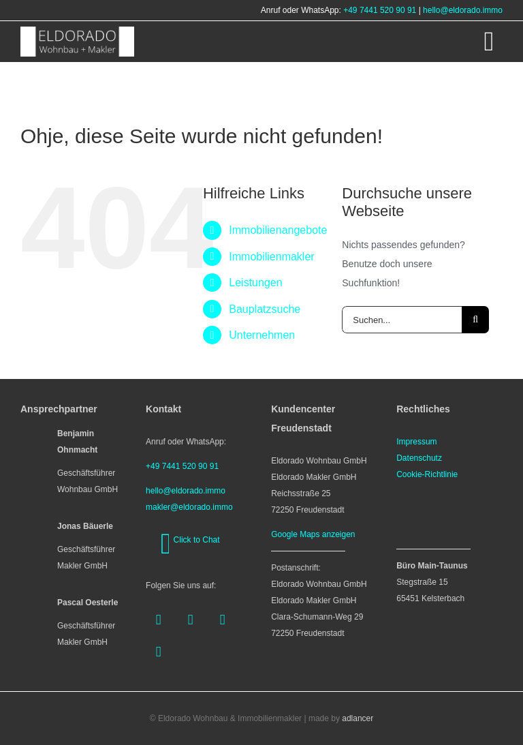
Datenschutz (419, 458)
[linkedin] (158, 652)
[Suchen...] (402, 319)
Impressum (416, 441)
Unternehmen (262, 335)
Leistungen (255, 282)
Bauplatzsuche (264, 309)
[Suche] (475, 319)
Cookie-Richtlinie (427, 474)
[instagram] (190, 620)
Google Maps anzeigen (313, 534)
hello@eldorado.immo (463, 10)
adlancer (357, 718)
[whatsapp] (166, 543)
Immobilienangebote (278, 230)
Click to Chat (197, 540)
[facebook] (158, 620)
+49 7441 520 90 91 (379, 10)
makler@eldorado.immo (189, 507)
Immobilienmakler (271, 256)
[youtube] (222, 620)
